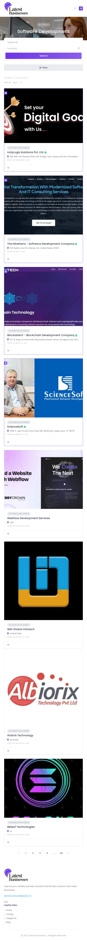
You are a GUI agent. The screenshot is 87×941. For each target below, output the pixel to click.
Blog (8, 922)
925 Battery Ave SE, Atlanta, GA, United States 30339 (34, 248)
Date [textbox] (15, 83)
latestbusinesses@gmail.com (17, 895)
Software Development (19, 148)
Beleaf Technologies (21, 827)
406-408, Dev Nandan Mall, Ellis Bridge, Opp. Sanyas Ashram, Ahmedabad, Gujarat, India (45, 156)
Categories (11, 918)
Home (9, 910)
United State (15, 633)
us (11, 831)
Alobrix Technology (20, 735)
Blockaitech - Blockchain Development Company (41, 335)
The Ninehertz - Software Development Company (40, 244)
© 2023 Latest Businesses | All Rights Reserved (43, 935)
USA (12, 522)
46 (61, 853)
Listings (10, 914)
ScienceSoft (15, 426)
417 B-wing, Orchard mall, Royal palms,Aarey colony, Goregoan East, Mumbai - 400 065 (45, 339)
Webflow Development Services (28, 518)
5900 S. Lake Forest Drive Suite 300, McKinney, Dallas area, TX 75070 (42, 430)
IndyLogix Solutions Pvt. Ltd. (25, 152)
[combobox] (17, 82)
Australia (14, 739)
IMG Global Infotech (21, 629)
